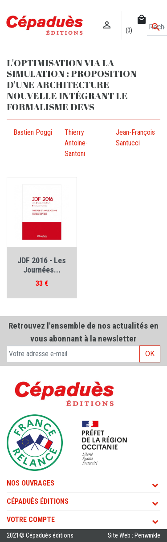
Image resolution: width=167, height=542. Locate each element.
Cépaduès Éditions (38, 501)
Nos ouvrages (30, 483)
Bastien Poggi (32, 132)
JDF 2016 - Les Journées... (41, 265)
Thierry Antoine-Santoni (76, 143)
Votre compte (31, 519)
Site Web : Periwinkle (134, 535)
